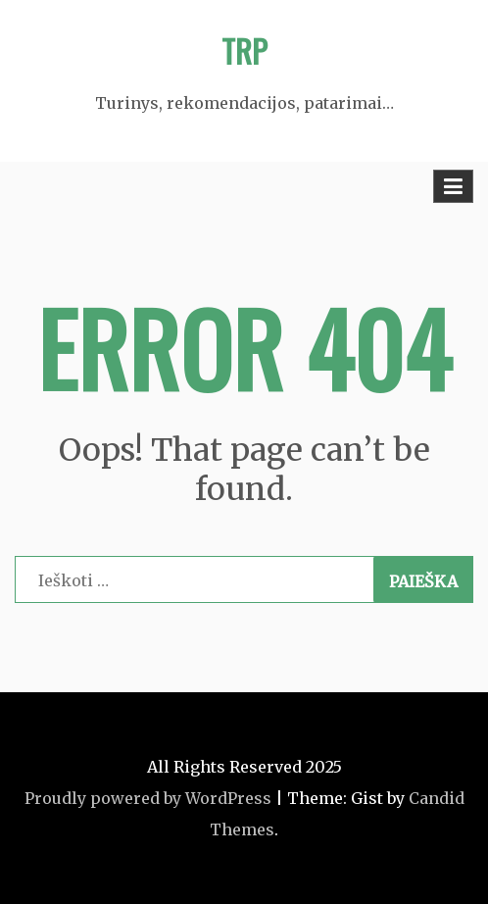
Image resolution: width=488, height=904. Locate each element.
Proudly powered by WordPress (147, 798)
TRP (244, 50)
